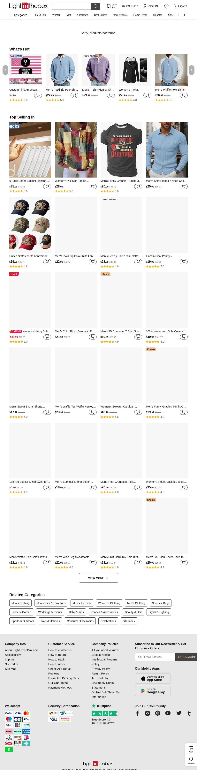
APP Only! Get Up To (115, 6)
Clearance (82, 14)
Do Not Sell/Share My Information (106, 694)
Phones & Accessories (104, 612)
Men (69, 14)
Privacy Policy (101, 668)
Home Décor (140, 14)
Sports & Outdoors (22, 621)
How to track (56, 659)
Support (191, 763)
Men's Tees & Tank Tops (51, 603)
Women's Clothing (109, 603)
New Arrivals (120, 14)
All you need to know (105, 650)
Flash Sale (40, 14)
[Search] (71, 6)
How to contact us (60, 650)
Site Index (129, 621)
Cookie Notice (101, 654)
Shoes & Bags (161, 603)
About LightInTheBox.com (22, 650)
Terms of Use (100, 678)
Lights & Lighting (159, 612)
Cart (192, 749)
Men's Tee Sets (82, 603)
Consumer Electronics (80, 621)
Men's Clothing (20, 603)
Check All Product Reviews (59, 671)
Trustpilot (101, 706)
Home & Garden (21, 612)
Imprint (9, 659)
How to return (57, 654)
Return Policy (100, 673)
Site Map (10, 668)
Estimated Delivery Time (64, 678)
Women (56, 14)
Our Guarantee (58, 682)
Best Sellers (100, 14)
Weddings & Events (50, 612)
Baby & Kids (76, 612)
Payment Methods (60, 687)
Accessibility (13, 654)
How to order (56, 664)
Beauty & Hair (133, 612)
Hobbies (157, 14)
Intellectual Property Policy (104, 662)
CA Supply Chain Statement (103, 685)
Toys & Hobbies (50, 621)
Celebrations (108, 621)
